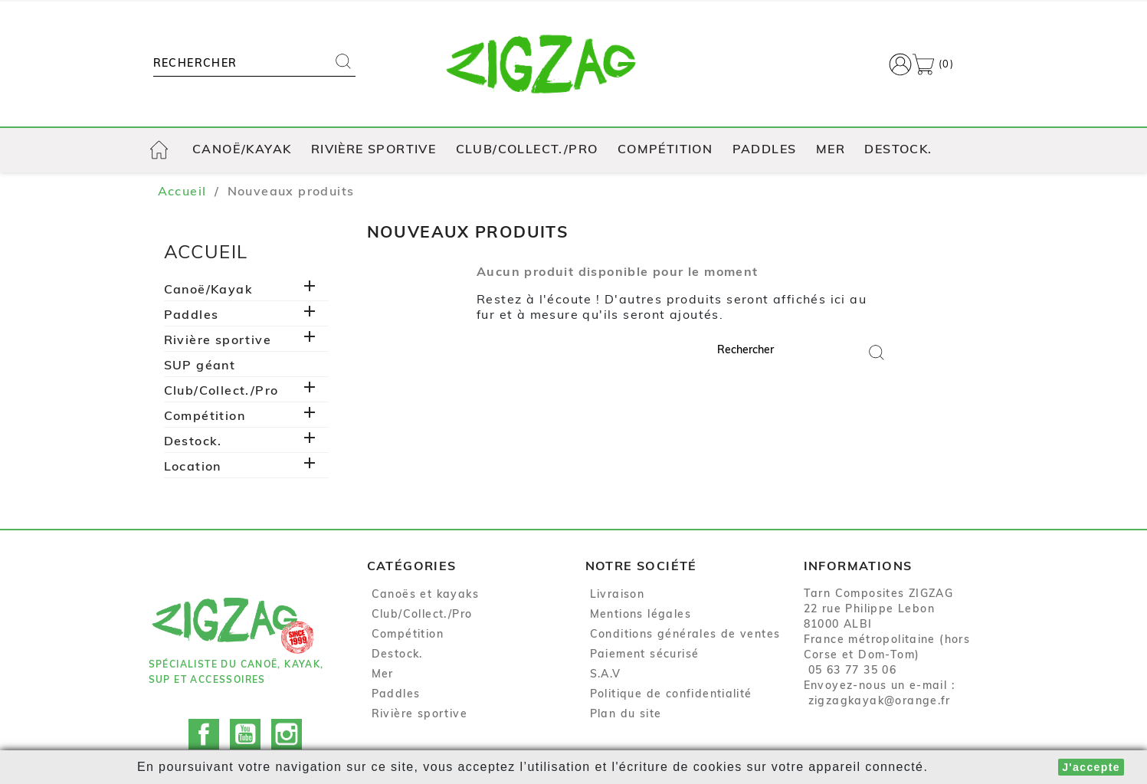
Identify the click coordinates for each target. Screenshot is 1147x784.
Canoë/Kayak (241, 150)
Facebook (203, 721)
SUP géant (200, 366)
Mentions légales (640, 615)
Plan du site (626, 714)
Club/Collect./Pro (527, 150)
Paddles (764, 150)
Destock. (898, 150)
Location (192, 467)
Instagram (286, 721)
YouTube (245, 721)
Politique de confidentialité (671, 694)
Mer (830, 150)
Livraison (617, 595)
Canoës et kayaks (425, 595)
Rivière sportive (373, 150)
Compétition (665, 150)
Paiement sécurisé (645, 655)
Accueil (206, 253)
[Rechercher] (239, 64)
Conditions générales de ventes (685, 635)
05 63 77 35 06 (852, 671)
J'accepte (1091, 767)
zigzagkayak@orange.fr (879, 701)
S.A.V (605, 675)
